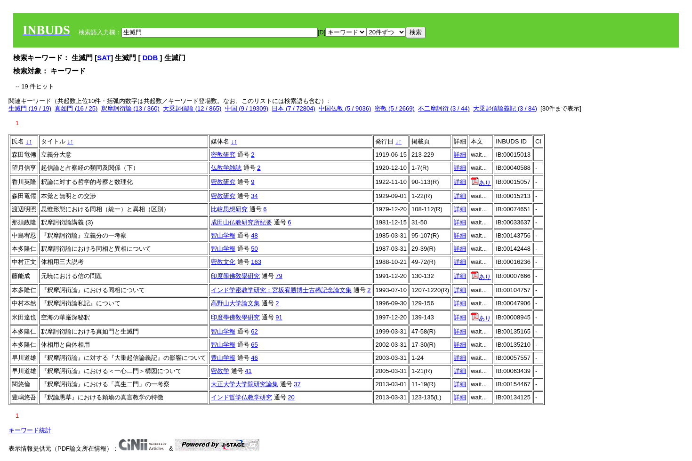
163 (256, 261)
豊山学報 (223, 357)
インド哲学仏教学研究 (241, 397)
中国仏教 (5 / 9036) (345, 108)
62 (254, 331)
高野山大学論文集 (235, 303)
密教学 (220, 370)
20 (291, 397)
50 (254, 248)
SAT (104, 58)
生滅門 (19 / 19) (29, 108)
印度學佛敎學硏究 (235, 275)
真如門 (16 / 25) (76, 108)
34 (254, 195)
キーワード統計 (29, 430)
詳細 (460, 154)
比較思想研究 (229, 209)
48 (254, 235)
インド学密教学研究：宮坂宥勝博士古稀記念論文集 (281, 290)
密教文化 (223, 261)
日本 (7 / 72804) (293, 108)
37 (297, 384)
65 (254, 344)
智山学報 (223, 235)
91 (278, 317)
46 (254, 357)
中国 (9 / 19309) (247, 108)
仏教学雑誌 (226, 167)
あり (481, 182)
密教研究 (223, 154)
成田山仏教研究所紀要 (241, 222)
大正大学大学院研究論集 (244, 384)
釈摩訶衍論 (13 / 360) (130, 108)
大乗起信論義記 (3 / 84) (505, 108)
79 (278, 275)
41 (248, 370)
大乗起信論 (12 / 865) (192, 108)
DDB (151, 58)
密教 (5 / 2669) (395, 108)
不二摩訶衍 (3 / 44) (444, 108)
